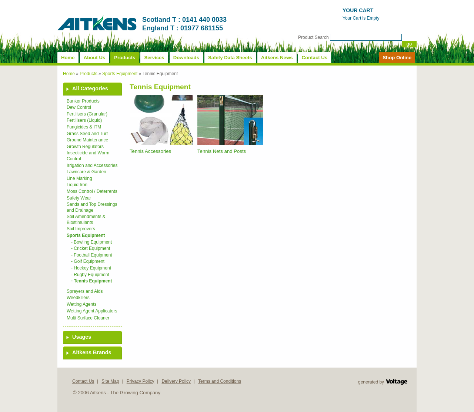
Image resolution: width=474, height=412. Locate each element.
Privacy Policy (140, 381)
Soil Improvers (81, 228)
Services (154, 57)
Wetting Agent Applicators (92, 311)
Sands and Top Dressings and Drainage (92, 207)
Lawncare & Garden (86, 171)
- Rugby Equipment (90, 274)
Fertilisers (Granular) (87, 114)
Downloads (186, 57)
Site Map (110, 381)
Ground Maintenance (87, 140)
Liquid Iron (77, 184)
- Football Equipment (91, 255)
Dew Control (79, 107)
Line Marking (79, 178)
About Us (95, 57)
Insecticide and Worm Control (88, 155)
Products (124, 57)
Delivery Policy (176, 381)
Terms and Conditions (219, 381)
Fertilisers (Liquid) (84, 120)
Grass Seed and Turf (87, 133)
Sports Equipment (119, 73)
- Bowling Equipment (91, 242)
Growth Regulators (85, 146)
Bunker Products (83, 101)
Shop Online (397, 57)
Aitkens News (277, 57)
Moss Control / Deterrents (92, 191)
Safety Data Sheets (230, 57)
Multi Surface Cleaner (88, 318)
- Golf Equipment (87, 261)
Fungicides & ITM (84, 127)
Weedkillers (78, 297)
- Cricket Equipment (90, 248)
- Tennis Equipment (91, 281)
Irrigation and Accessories (92, 165)
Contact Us (315, 57)
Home (68, 57)
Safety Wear (79, 198)
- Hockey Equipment (91, 268)
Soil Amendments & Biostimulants (86, 219)
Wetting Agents (82, 304)
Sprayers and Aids (85, 291)
